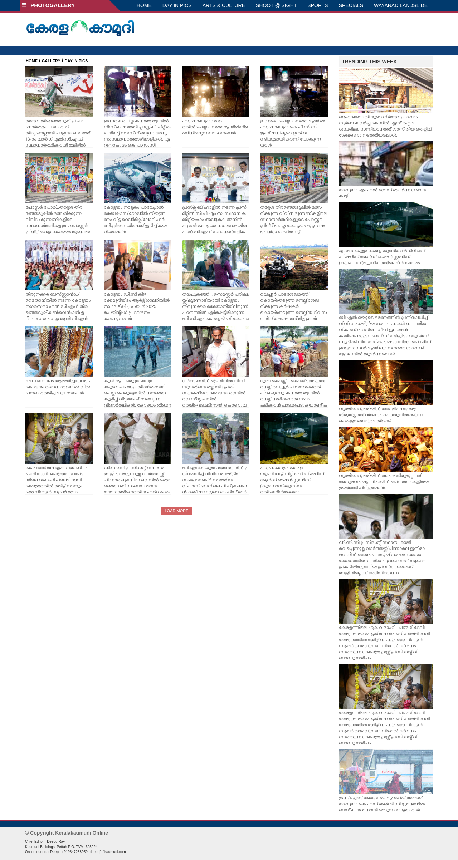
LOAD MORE (176, 510)
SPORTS (317, 5)
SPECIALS (351, 5)
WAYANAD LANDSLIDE (401, 5)
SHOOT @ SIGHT (276, 5)
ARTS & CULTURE (224, 5)
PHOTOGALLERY (48, 5)
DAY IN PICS (177, 5)
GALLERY (51, 61)
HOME (144, 5)
